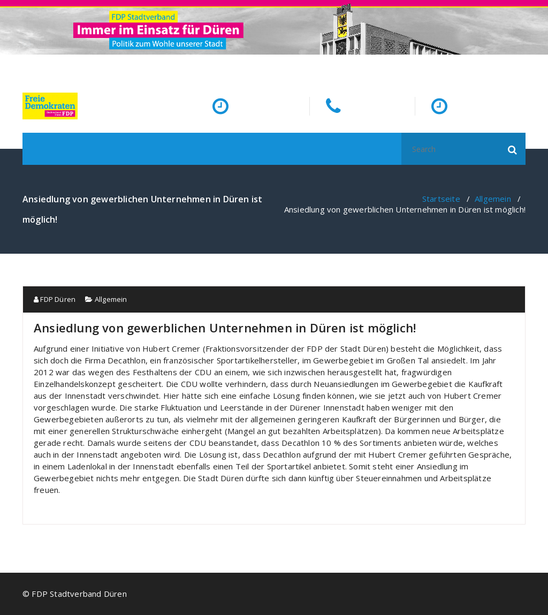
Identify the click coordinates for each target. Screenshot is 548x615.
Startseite (441, 198)
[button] (513, 149)
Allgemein (493, 198)
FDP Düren (54, 299)
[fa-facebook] (523, 66)
